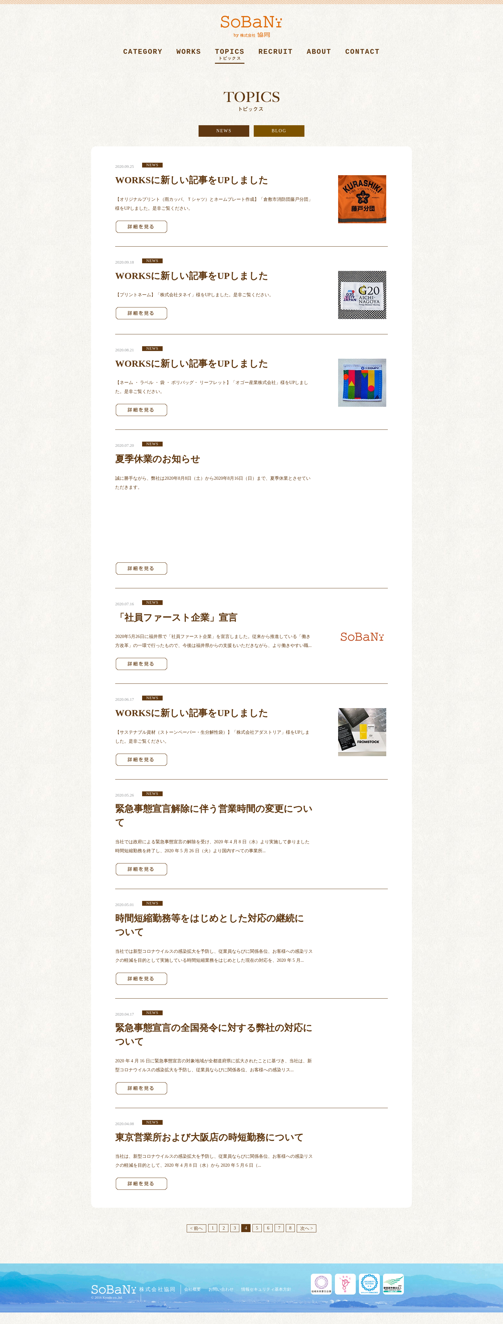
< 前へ (196, 1228)
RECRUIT (275, 56)
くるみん (345, 1284)
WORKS (188, 56)
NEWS (224, 130)
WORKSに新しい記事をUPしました (191, 180)
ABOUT (319, 56)
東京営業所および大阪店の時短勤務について (209, 1137)
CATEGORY (143, 56)
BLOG (279, 130)
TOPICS (229, 56)
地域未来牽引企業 (321, 1284)
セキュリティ (369, 1284)
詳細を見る (141, 227)
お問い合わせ (221, 1289)
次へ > (306, 1228)
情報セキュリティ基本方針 (266, 1289)
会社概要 (192, 1289)
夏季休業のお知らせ (157, 459)
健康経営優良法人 (393, 1284)
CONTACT (362, 56)
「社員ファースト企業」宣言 (176, 617)
